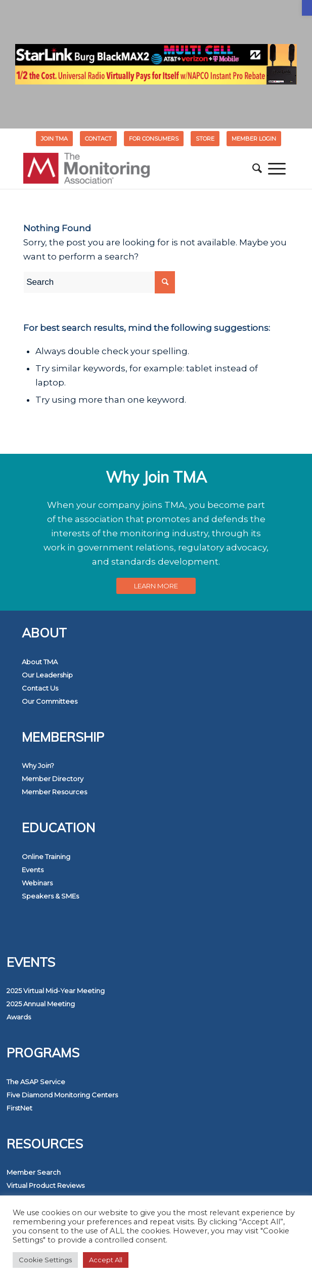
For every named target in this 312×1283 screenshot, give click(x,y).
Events (32, 870)
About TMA (40, 662)
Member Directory (52, 779)
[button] (307, 8)
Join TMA (54, 138)
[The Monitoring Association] (129, 168)
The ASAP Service (36, 1082)
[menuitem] (54, 138)
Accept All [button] (105, 1260)
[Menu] (277, 168)
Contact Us (40, 688)
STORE (205, 138)
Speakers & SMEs (50, 896)
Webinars (37, 883)
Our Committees (49, 701)
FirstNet (19, 1108)
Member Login (254, 138)
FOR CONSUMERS (154, 138)
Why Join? (38, 765)
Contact (98, 138)
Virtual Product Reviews (45, 1185)
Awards (19, 1017)
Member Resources (54, 792)
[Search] (257, 168)
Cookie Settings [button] (45, 1260)
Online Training (46, 856)
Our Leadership (47, 675)
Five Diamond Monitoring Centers (62, 1095)
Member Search (34, 1172)
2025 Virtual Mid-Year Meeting (56, 991)
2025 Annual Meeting (41, 1004)
